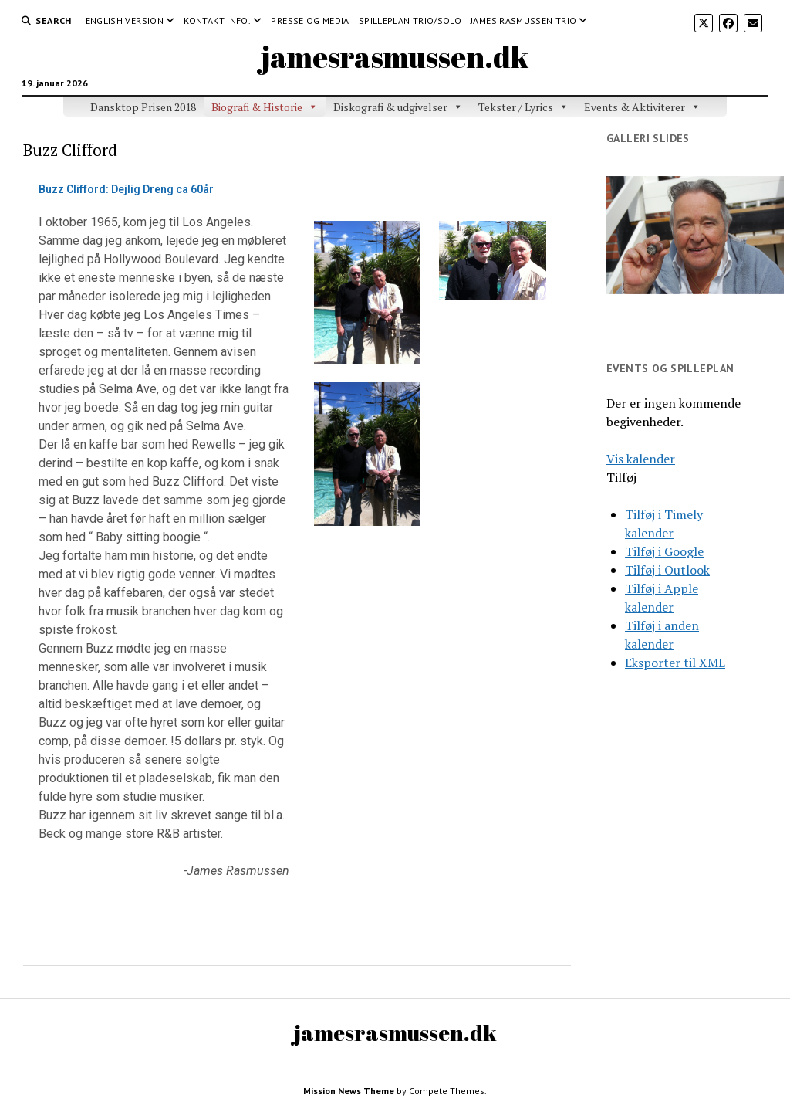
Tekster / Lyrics (515, 107)
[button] (621, 477)
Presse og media (310, 20)
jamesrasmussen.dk (395, 56)
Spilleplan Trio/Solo (410, 20)
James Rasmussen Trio (523, 20)
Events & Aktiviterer (634, 107)
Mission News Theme (348, 1091)
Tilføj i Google (664, 551)
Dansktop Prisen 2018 (143, 107)
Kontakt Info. (217, 20)
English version (125, 20)
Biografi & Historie (256, 107)
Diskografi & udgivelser (390, 107)
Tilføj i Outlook (667, 569)
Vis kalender (640, 458)
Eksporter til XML (675, 662)
